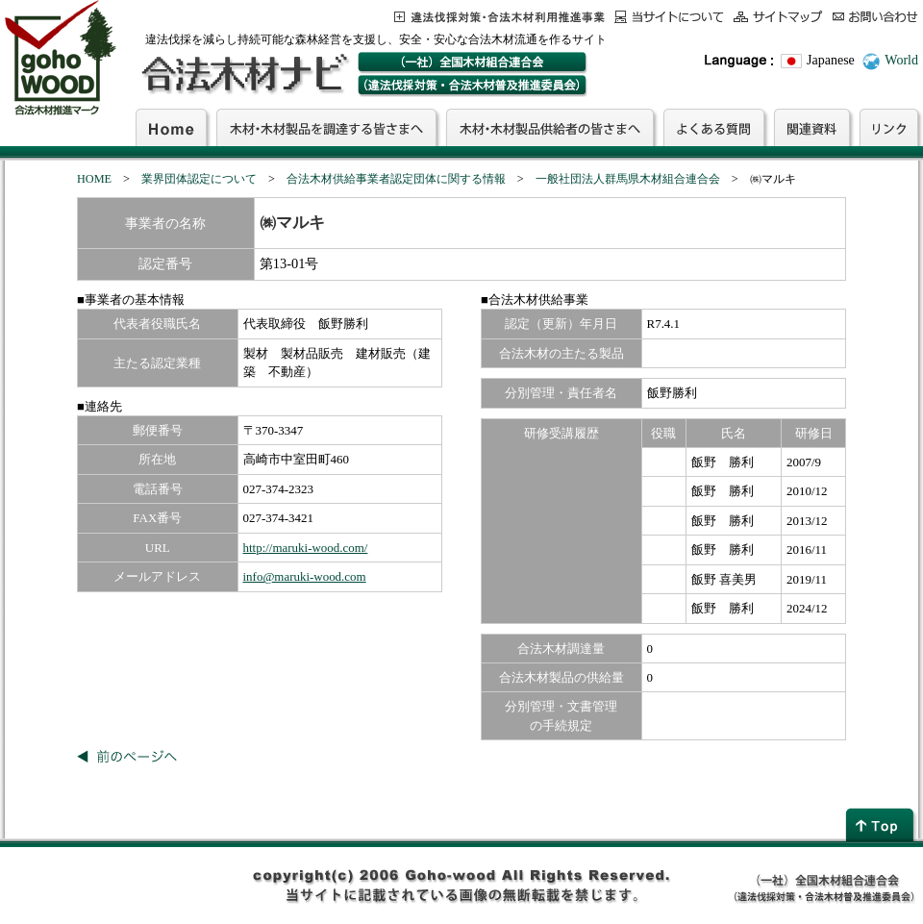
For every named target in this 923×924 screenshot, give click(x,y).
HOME (94, 179)
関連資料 (812, 127)
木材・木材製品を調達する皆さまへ (326, 127)
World (901, 60)
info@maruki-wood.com (304, 576)
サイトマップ (778, 17)
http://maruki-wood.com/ (305, 547)
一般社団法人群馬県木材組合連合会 (628, 179)
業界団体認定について (199, 179)
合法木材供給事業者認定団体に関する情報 (396, 179)
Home (171, 127)
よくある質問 (713, 127)
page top (881, 824)
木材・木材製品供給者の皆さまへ (550, 127)
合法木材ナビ (244, 74)
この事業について (499, 17)
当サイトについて (669, 17)
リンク (889, 127)
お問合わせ (875, 17)
